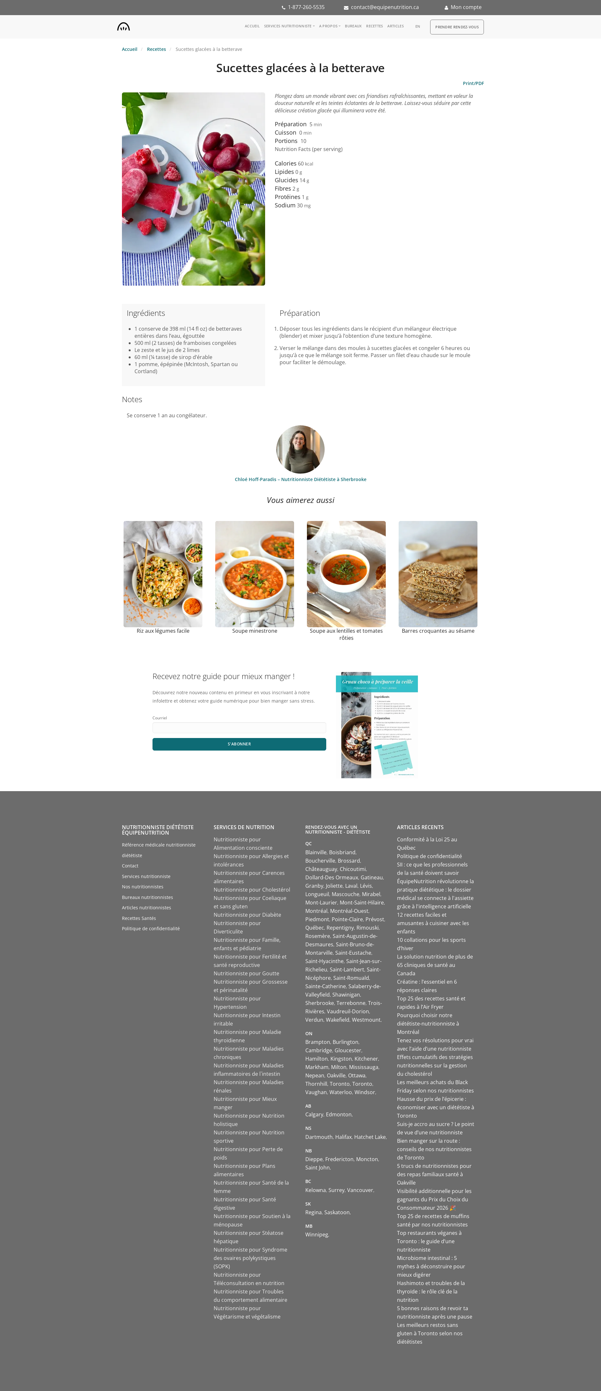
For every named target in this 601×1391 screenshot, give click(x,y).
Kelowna (315, 1190)
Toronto (340, 1083)
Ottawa (356, 1075)
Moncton (367, 1159)
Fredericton (339, 1159)
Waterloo (340, 1092)
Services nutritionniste (288, 26)
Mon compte (466, 7)
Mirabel (371, 894)
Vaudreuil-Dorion (348, 1011)
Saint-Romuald (351, 977)
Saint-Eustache (353, 952)
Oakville (336, 1075)
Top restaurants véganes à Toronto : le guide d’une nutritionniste (429, 1241)
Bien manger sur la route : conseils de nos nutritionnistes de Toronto (434, 1149)
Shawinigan (346, 994)
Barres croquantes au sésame (438, 630)
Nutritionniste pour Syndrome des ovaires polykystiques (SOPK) (250, 1258)
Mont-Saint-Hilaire (362, 902)
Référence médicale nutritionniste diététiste (159, 850)
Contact (130, 866)
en (418, 26)
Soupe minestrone (254, 630)
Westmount (366, 1019)
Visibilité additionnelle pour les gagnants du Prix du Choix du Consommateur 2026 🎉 (434, 1199)
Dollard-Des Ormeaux (331, 877)
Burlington (345, 1042)
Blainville (316, 852)
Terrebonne (351, 1003)
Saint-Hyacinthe (324, 961)
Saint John (317, 1167)
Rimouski (367, 927)
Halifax (343, 1136)
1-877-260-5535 (306, 7)
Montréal (316, 910)
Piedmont (317, 919)
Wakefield (337, 1019)
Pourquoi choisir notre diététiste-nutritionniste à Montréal (428, 1024)
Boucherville (320, 860)
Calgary (314, 1114)
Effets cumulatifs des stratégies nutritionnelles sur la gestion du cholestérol (435, 1065)
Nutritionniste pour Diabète (247, 914)
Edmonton (339, 1114)
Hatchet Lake (370, 1136)
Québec (314, 927)
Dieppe (314, 1159)
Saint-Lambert (347, 969)
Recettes (374, 26)
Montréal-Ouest (349, 910)
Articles (395, 26)
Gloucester (348, 1050)
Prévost (374, 919)
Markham (316, 1067)
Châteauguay (321, 869)
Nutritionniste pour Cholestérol (252, 889)
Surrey (336, 1190)
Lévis (366, 885)
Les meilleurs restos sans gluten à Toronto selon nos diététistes (430, 1333)
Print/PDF (473, 83)
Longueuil (317, 894)
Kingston (341, 1058)
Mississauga (363, 1067)
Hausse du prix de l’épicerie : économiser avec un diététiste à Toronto (435, 1107)
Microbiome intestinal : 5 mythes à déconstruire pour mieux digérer (431, 1266)
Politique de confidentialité (151, 928)
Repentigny (340, 927)
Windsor (365, 1092)
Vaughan (316, 1092)
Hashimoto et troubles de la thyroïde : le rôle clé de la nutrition (431, 1291)
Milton (339, 1067)
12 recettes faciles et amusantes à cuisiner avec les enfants (433, 923)
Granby (314, 885)
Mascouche (345, 894)
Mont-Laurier (321, 902)
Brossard (349, 860)
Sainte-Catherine (325, 986)
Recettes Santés (139, 918)
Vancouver (360, 1190)
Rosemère (317, 936)
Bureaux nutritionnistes (147, 897)
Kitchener (366, 1058)
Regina (313, 1212)
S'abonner (239, 744)
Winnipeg (316, 1234)
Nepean (314, 1075)
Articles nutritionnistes (146, 907)
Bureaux (353, 26)
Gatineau (372, 877)
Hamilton (316, 1058)
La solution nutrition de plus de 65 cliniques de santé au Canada (435, 965)
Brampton (317, 1042)
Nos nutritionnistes (142, 887)
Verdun (314, 1019)
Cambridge (318, 1050)
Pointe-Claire (347, 919)
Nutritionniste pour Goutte (246, 973)
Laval (351, 885)
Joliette (334, 885)
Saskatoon (337, 1212)
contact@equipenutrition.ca (385, 7)
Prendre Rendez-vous (457, 26)
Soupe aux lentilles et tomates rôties (346, 634)
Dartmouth (319, 1136)
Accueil (252, 26)
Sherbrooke (319, 1003)
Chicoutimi (353, 869)
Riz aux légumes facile (163, 630)
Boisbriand (342, 852)
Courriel (160, 718)
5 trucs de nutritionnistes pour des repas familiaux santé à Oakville (434, 1174)
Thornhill (316, 1083)
